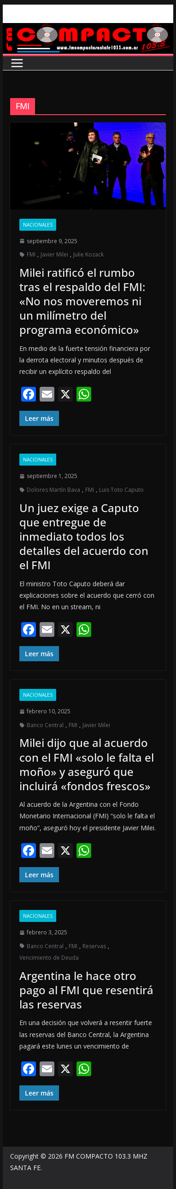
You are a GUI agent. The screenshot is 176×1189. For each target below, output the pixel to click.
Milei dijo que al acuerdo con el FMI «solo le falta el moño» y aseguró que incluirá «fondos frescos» (86, 764)
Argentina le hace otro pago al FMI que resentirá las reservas (86, 990)
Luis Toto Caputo (121, 490)
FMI (31, 254)
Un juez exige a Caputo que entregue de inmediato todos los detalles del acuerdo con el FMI (83, 536)
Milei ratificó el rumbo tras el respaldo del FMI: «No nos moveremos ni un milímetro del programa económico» (82, 301)
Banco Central (45, 725)
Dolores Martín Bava (53, 490)
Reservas (94, 946)
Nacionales (38, 224)
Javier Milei (54, 254)
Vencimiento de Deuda (49, 958)
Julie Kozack (88, 254)
